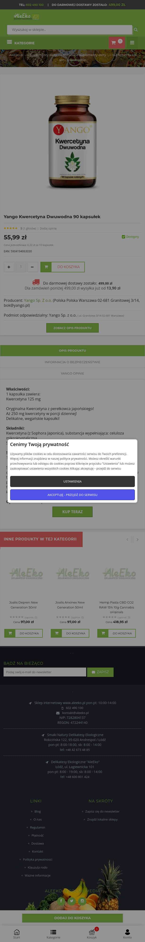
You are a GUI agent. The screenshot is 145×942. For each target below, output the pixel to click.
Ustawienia (72, 481)
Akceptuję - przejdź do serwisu (72, 495)
